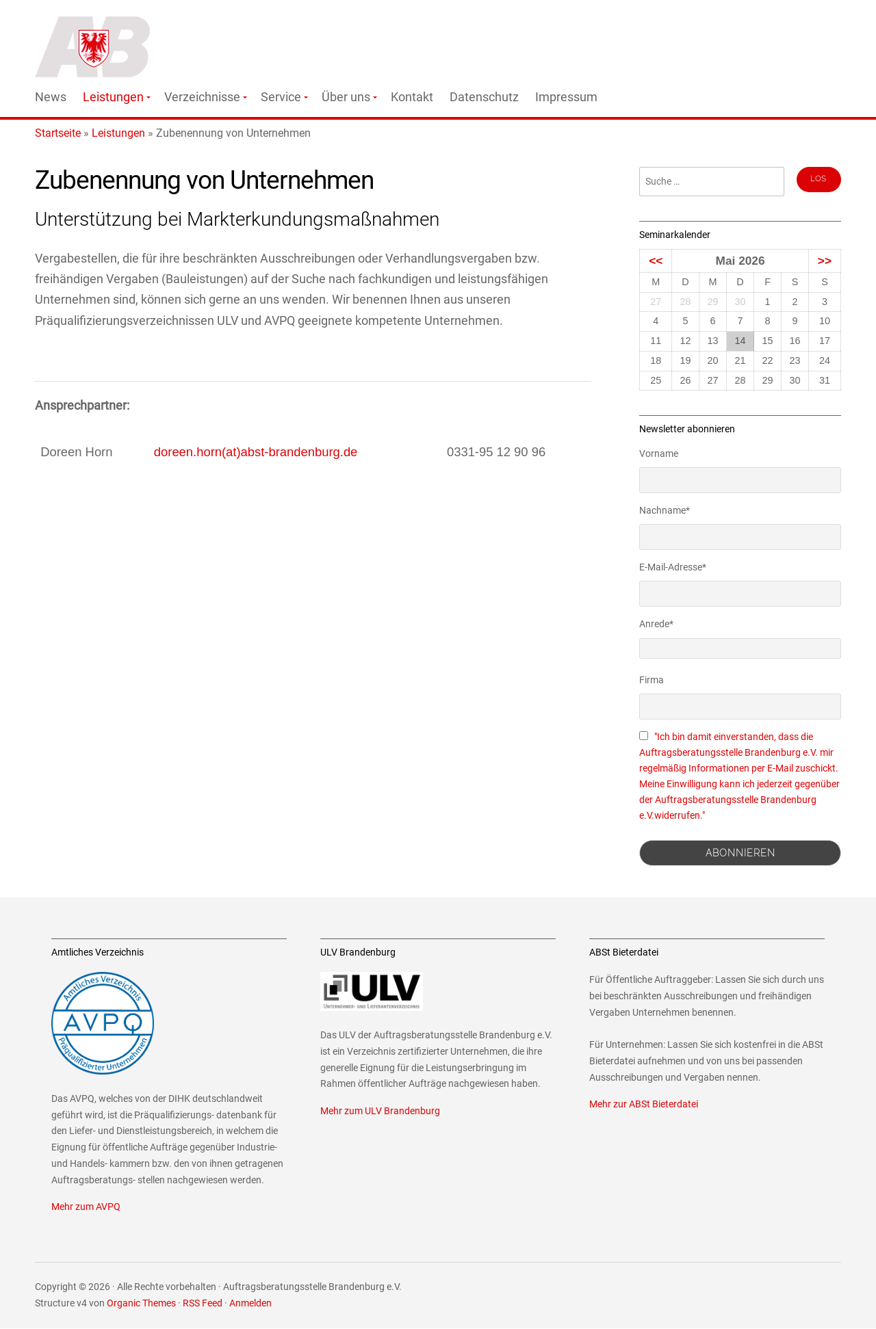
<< (655, 260)
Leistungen (113, 97)
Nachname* (664, 510)
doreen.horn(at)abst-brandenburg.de (256, 452)
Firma (651, 679)
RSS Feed (202, 1303)
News (50, 97)
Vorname (658, 453)
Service (281, 97)
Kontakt (412, 97)
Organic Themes (141, 1303)
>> (825, 260)
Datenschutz (484, 97)
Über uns (346, 97)
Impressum (566, 97)
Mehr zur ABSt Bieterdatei (643, 1104)
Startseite (58, 133)
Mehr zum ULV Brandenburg (380, 1111)
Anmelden (250, 1303)
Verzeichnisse (202, 97)
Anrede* (656, 623)
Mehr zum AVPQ (85, 1207)
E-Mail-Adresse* (672, 567)
